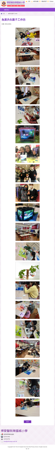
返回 (27, 421)
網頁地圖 (35, 1)
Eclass (51, 1)
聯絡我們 (44, 1)
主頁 (29, 1)
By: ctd (27, 448)
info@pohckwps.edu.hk (10, 441)
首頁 (4, 13)
